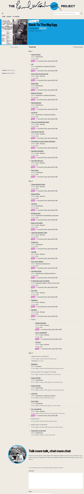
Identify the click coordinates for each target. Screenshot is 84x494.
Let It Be (33, 252)
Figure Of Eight (35, 54)
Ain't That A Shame (37, 261)
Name (30, 491)
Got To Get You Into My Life (39, 74)
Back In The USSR (36, 223)
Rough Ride (34, 83)
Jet (32, 64)
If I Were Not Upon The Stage (40, 281)
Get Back (34, 310)
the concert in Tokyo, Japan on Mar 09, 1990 (48, 415)
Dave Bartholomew (46, 263)
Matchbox (34, 364)
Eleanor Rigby (35, 194)
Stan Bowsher (39, 283)
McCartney (42, 76)
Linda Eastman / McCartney (49, 66)
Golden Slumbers (40, 323)
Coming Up (34, 242)
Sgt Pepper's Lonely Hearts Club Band (43, 141)
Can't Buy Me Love (37, 160)
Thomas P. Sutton (56, 283)
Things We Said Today (38, 184)
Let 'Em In (34, 112)
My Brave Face (35, 213)
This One (34, 203)
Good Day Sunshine (37, 151)
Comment (32, 471)
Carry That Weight (41, 332)
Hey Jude (34, 290)
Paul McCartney (34, 28)
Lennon (37, 76)
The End (38, 342)
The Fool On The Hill (37, 132)
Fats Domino (38, 263)
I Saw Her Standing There (39, 232)
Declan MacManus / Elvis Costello (50, 215)
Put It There (34, 170)
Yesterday (34, 300)
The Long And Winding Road (40, 122)
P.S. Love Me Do (36, 409)
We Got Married (36, 103)
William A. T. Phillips (47, 283)
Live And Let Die (36, 271)
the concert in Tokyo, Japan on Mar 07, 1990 (47, 61)
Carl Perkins (38, 366)
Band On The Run (36, 93)
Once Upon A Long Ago (38, 430)
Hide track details (78, 47)
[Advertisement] (14, 57)
